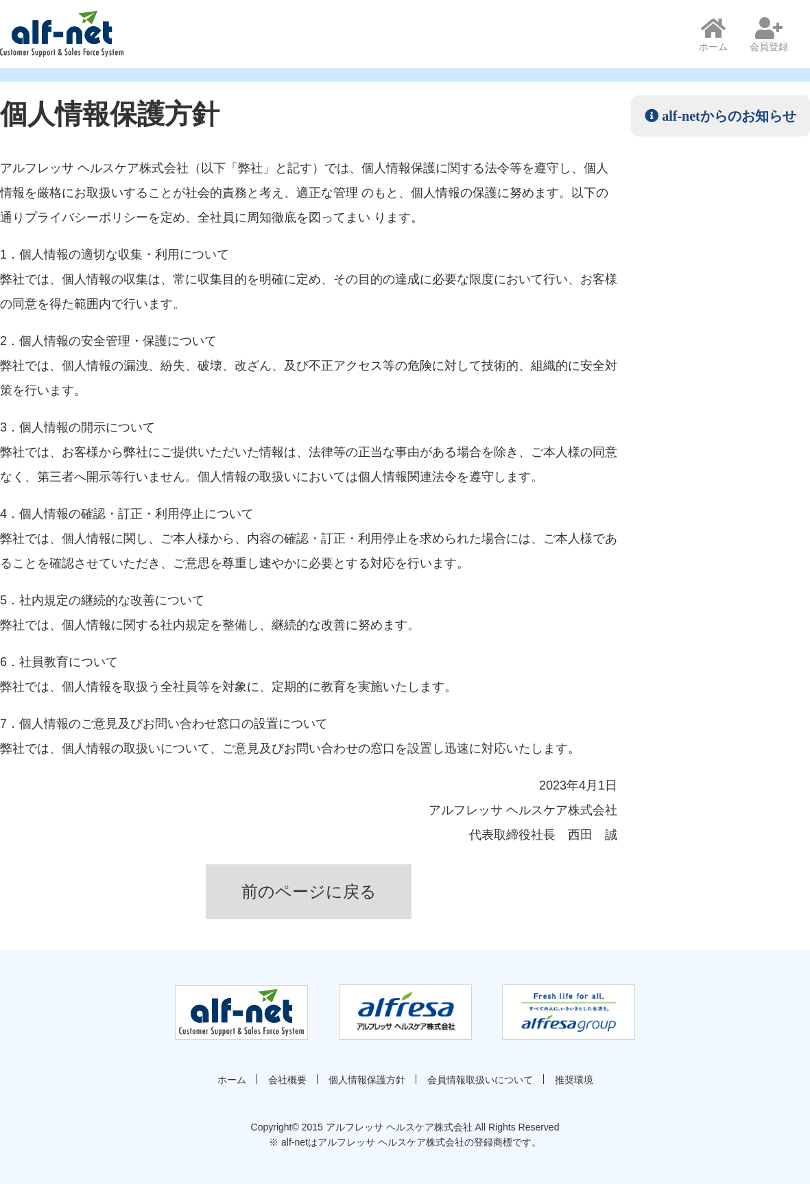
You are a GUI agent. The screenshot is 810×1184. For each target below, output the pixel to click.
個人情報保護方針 (367, 1079)
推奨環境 (574, 1079)
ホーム (713, 34)
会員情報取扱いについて (480, 1079)
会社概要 (287, 1079)
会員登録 (769, 34)
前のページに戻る (309, 891)
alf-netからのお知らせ (727, 116)
